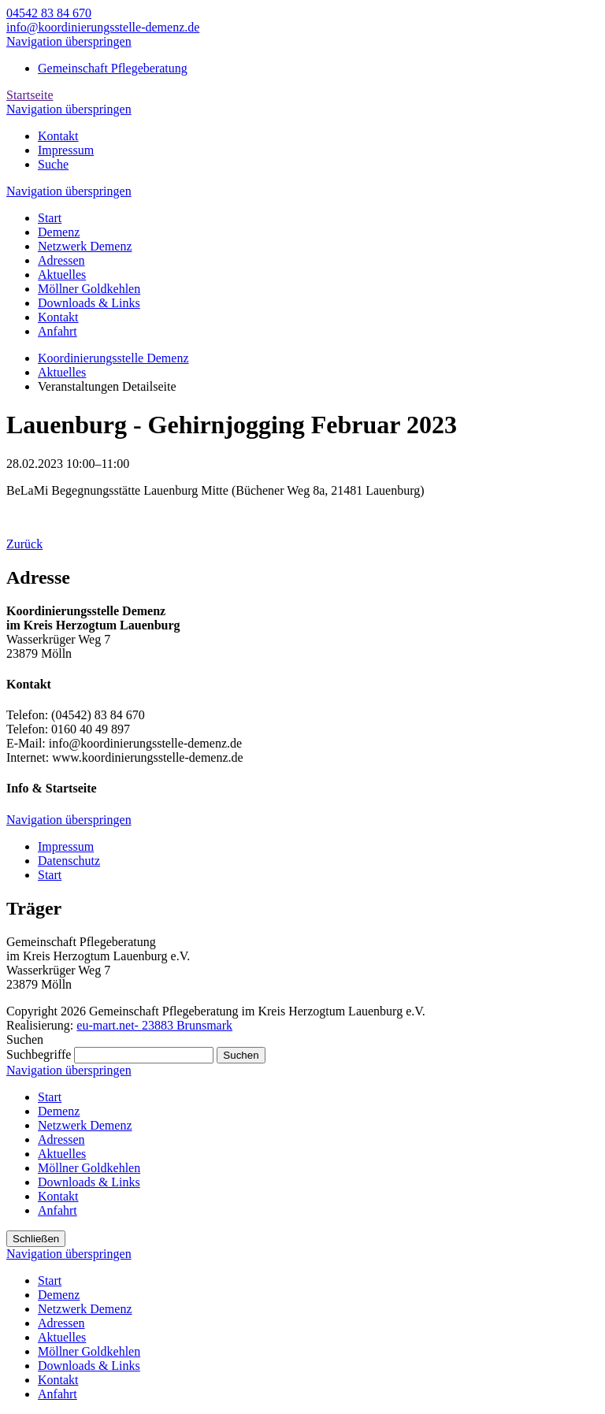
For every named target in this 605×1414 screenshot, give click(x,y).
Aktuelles (62, 1153)
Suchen (240, 1055)
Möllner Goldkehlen (89, 1168)
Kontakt (58, 1196)
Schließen (36, 1239)
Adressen (61, 1139)
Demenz (59, 1111)
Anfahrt (57, 1210)
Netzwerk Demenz (85, 1125)
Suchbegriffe (38, 1054)
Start (49, 1097)
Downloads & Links (89, 1182)
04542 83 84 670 (48, 13)
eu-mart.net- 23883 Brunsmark (154, 1025)
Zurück (24, 544)
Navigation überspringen (69, 41)
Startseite (30, 95)
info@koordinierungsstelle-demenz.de (102, 27)
